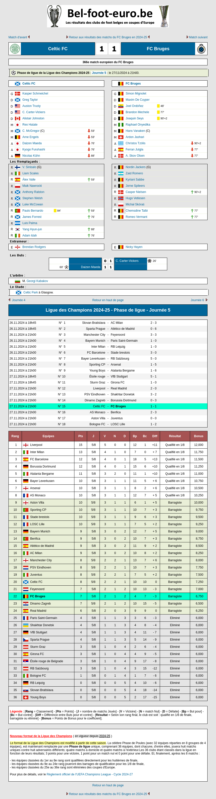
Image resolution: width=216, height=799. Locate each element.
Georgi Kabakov (37, 281)
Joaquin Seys (135, 118)
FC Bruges (133, 83)
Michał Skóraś (135, 204)
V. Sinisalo (29, 167)
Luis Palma (29, 223)
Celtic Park (30, 292)
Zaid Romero (134, 173)
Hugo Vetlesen (135, 198)
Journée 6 (197, 300)
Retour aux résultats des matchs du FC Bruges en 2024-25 (108, 37)
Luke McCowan (32, 204)
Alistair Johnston (33, 118)
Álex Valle (28, 179)
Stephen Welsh (32, 198)
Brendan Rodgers (34, 247)
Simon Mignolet (136, 93)
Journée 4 (18, 300)
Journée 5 (99, 73)
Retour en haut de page (108, 300)
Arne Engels (30, 137)
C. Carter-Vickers (33, 112)
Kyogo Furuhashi (33, 149)
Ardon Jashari (135, 137)
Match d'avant (17, 37)
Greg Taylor (30, 99)
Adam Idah (29, 235)
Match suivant (198, 37)
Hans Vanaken (135, 131)
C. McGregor (31, 131)
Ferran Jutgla (134, 149)
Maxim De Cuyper (138, 99)
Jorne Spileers (135, 186)
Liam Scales (30, 173)
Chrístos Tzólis (135, 143)
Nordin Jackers (136, 167)
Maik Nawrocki (32, 186)
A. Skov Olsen (135, 155)
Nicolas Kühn (31, 155)
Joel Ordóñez (134, 106)
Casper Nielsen (136, 192)
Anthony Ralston (33, 192)
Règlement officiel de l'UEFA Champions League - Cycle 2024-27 (90, 774)
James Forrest (32, 217)
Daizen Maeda (32, 143)
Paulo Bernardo (32, 210)
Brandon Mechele (137, 112)
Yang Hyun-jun (32, 229)
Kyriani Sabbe (135, 179)
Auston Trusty (31, 106)
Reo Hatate (30, 124)
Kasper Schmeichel (35, 93)
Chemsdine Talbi (137, 210)
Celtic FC (28, 83)
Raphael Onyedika (138, 124)
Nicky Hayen (134, 247)
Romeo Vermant (136, 217)
